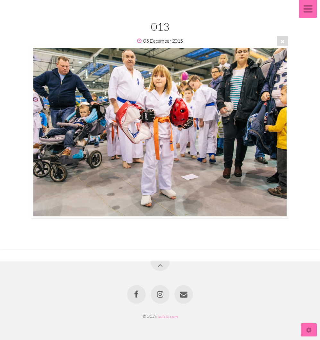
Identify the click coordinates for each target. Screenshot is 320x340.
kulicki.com (168, 316)
